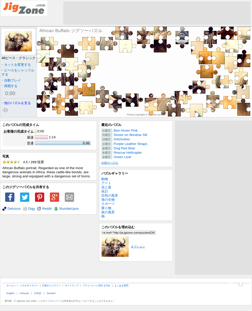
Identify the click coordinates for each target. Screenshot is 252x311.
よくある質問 (121, 285)
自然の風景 (109, 195)
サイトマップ (72, 285)
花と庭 (106, 187)
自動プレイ (11, 80)
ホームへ (11, 285)
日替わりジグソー (51, 285)
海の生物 (108, 200)
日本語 (37, 293)
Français (24, 293)
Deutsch (51, 293)
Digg (31, 209)
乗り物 (106, 208)
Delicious (14, 209)
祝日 (104, 191)
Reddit (47, 209)
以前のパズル (109, 162)
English (10, 293)
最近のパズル (111, 125)
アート (106, 183)
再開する (9, 86)
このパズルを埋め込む (118, 227)
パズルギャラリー (114, 173)
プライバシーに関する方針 (96, 285)
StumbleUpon (69, 209)
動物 (104, 179)
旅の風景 (108, 212)
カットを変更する (16, 65)
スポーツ (108, 204)
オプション (123, 246)
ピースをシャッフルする (18, 72)
